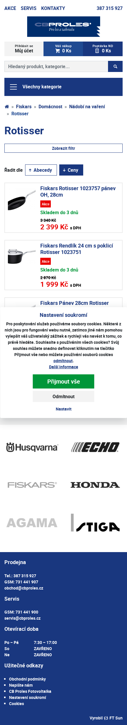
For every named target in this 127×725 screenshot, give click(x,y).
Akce (10, 8)
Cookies (16, 703)
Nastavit (64, 408)
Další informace (63, 366)
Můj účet (24, 49)
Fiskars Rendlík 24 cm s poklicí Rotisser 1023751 (76, 248)
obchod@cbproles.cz (23, 588)
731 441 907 (26, 582)
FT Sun (113, 718)
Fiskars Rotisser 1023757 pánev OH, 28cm (78, 191)
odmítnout (63, 360)
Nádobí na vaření (87, 106)
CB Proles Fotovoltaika (30, 691)
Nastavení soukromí (27, 697)
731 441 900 (26, 612)
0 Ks (63, 49)
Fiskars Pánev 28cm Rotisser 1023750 (74, 306)
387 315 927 (110, 8)
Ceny (70, 170)
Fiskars (24, 106)
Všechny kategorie (35, 87)
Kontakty (53, 8)
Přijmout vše (63, 381)
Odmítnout (63, 396)
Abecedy (40, 170)
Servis (28, 8)
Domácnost (50, 106)
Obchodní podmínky (27, 679)
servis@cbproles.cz (22, 618)
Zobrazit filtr (63, 148)
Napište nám (21, 685)
